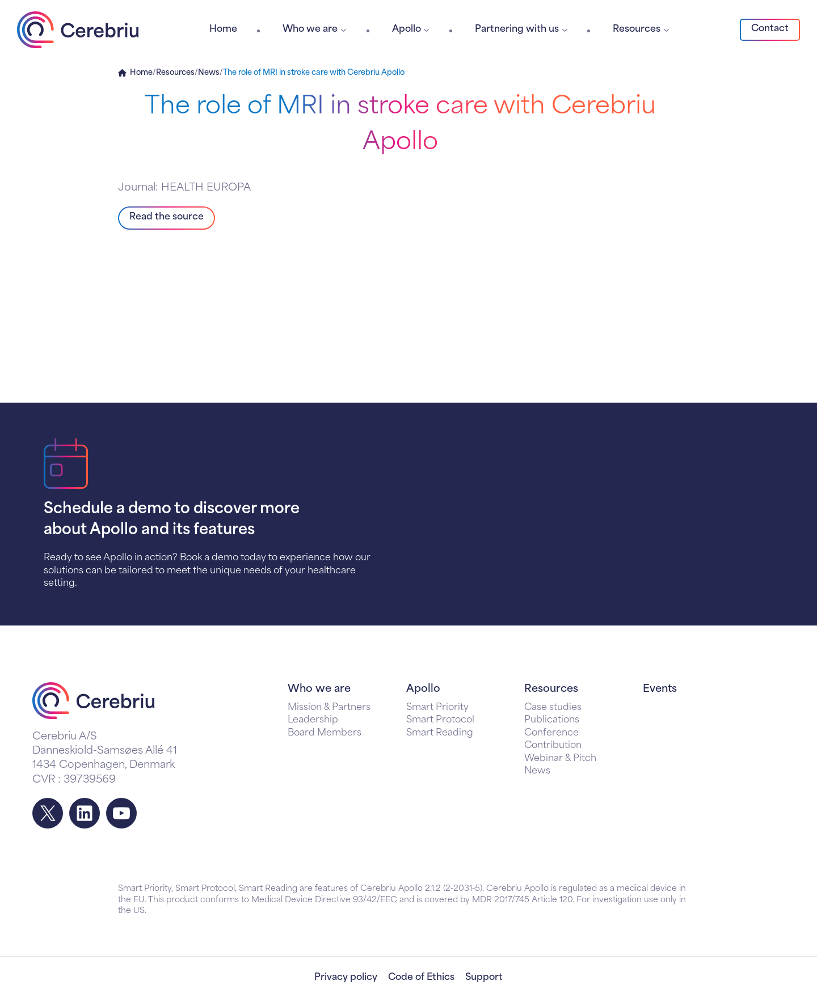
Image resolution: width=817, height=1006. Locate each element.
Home (141, 73)
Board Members (324, 733)
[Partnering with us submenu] (565, 30)
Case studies (553, 707)
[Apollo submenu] (426, 30)
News (209, 73)
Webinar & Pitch (560, 758)
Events (660, 689)
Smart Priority (437, 707)
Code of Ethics (421, 977)
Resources (175, 73)
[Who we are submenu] (343, 30)
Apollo (423, 689)
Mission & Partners (329, 707)
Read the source (166, 217)
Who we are (319, 689)
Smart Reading (439, 733)
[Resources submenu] (666, 30)
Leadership (313, 720)
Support (484, 977)
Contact (770, 28)
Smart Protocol (440, 720)
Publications (551, 720)
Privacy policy (345, 977)
